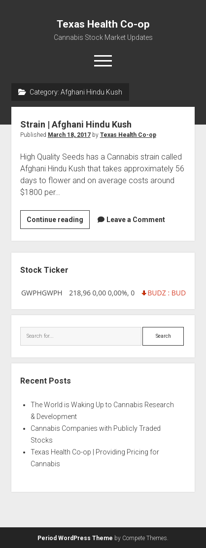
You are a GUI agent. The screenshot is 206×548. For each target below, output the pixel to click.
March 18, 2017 (69, 134)
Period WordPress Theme (75, 538)
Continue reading (58, 221)
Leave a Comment (135, 220)
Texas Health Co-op (103, 24)
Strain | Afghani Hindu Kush (76, 124)
